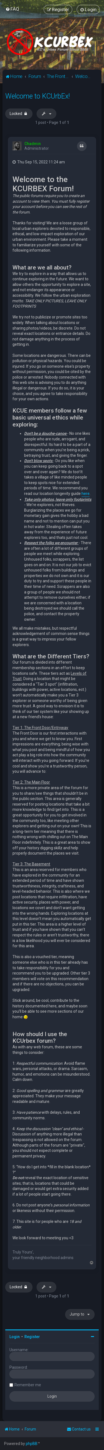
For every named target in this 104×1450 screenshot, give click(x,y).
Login (14, 1336)
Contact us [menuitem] (79, 1429)
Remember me (27, 1385)
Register (32, 1336)
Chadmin (32, 143)
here (86, 493)
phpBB (31, 1443)
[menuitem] (12, 9)
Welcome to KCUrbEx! (37, 96)
